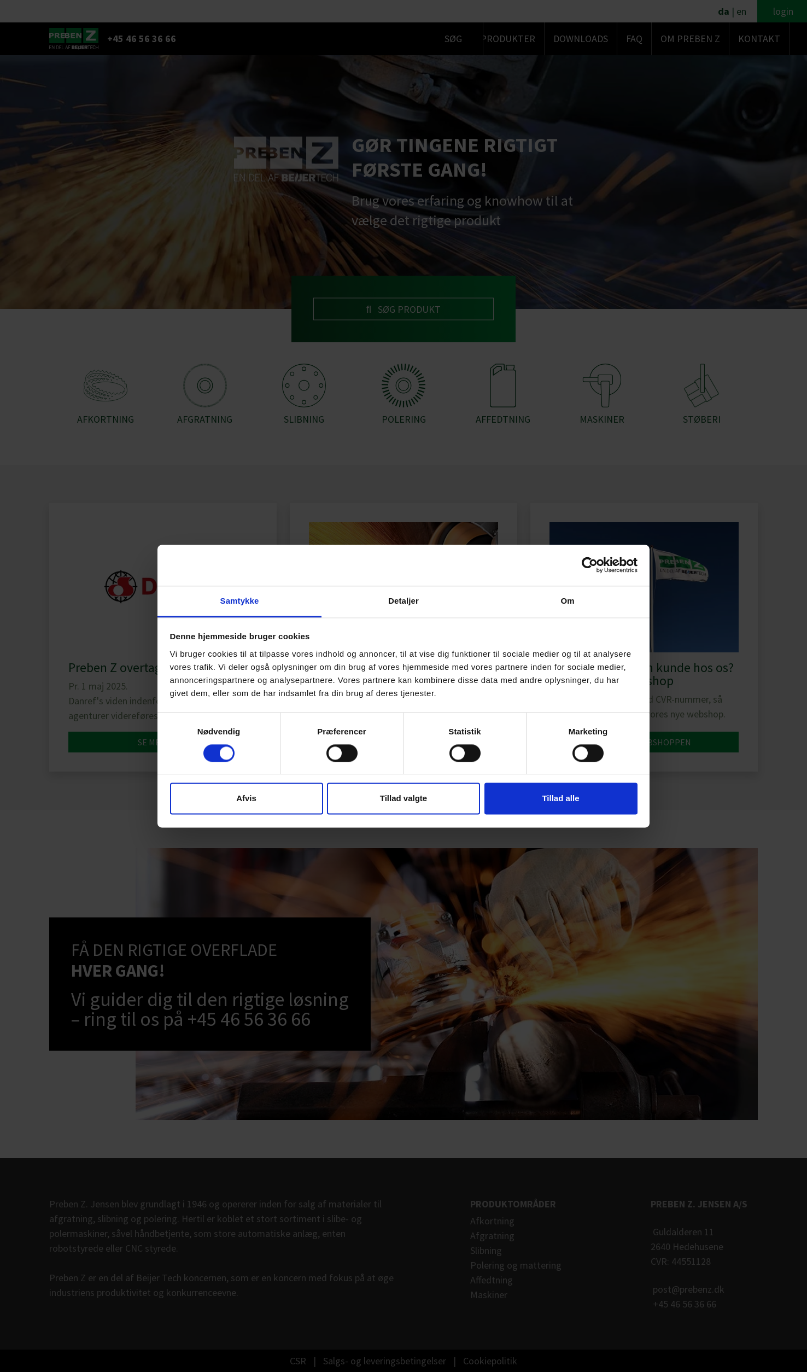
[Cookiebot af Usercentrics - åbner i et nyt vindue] (590, 565)
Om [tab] (567, 600)
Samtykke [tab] (239, 600)
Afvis (246, 798)
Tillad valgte (403, 798)
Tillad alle (560, 798)
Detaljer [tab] (403, 600)
